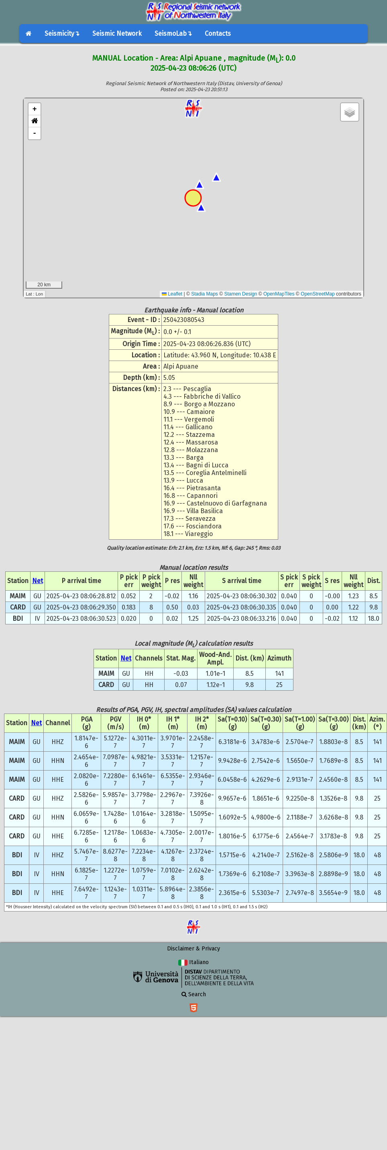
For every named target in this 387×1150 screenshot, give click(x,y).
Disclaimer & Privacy (193, 948)
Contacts (218, 33)
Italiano (193, 962)
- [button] (35, 133)
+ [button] (35, 109)
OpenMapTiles (279, 294)
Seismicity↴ (62, 33)
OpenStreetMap (318, 294)
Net (37, 581)
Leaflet (172, 294)
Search (193, 994)
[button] (35, 121)
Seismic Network (117, 33)
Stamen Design (240, 294)
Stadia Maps (204, 294)
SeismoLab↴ (173, 33)
